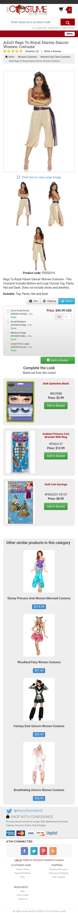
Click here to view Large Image (39, 177)
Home (9, 57)
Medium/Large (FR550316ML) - (19, 336)
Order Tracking (58, 877)
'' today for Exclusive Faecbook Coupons (39, 859)
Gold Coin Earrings (56, 484)
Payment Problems (22, 873)
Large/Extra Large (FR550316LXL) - (19, 347)
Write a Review (52, 51)
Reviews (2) (32, 51)
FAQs (22, 877)
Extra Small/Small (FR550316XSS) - (19, 314)
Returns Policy (22, 869)
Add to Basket (57, 360)
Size (33, 301)
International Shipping (58, 873)
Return (66, 301)
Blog (23, 891)
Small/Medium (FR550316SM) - (19, 325)
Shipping (49, 301)
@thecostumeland (28, 811)
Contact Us (22, 899)
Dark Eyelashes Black (56, 383)
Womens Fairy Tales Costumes (56, 57)
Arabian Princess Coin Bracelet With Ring (55, 435)
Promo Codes (22, 895)
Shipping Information (58, 869)
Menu (70, 33)
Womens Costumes (27, 57)
